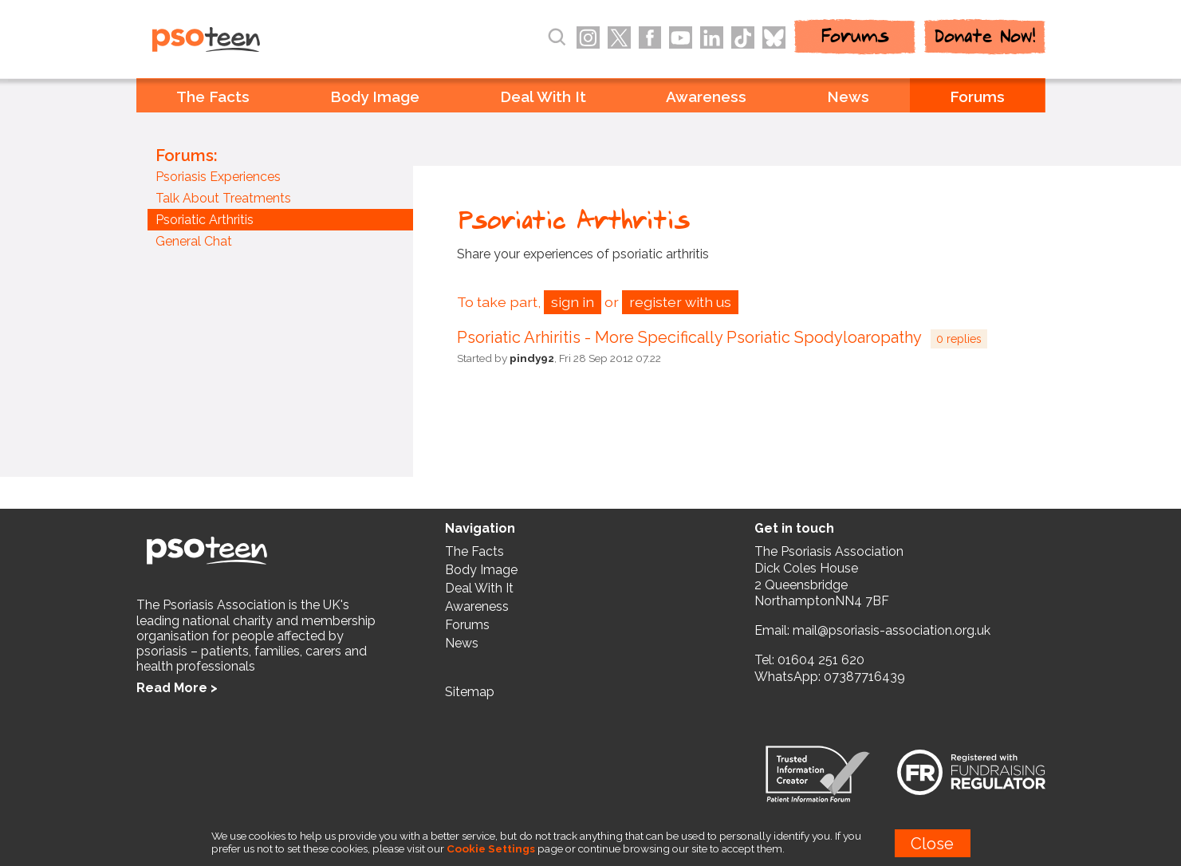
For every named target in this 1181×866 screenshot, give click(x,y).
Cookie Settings (491, 848)
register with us (680, 301)
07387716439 (864, 676)
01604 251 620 (820, 659)
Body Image (374, 96)
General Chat (193, 241)
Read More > (177, 687)
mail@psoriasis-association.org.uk (891, 630)
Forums (977, 96)
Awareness (706, 96)
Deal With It (543, 96)
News (848, 96)
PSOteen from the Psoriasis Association (241, 41)
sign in (572, 301)
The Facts (213, 96)
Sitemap (469, 691)
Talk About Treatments (223, 198)
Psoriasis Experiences (218, 176)
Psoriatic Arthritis (204, 219)
